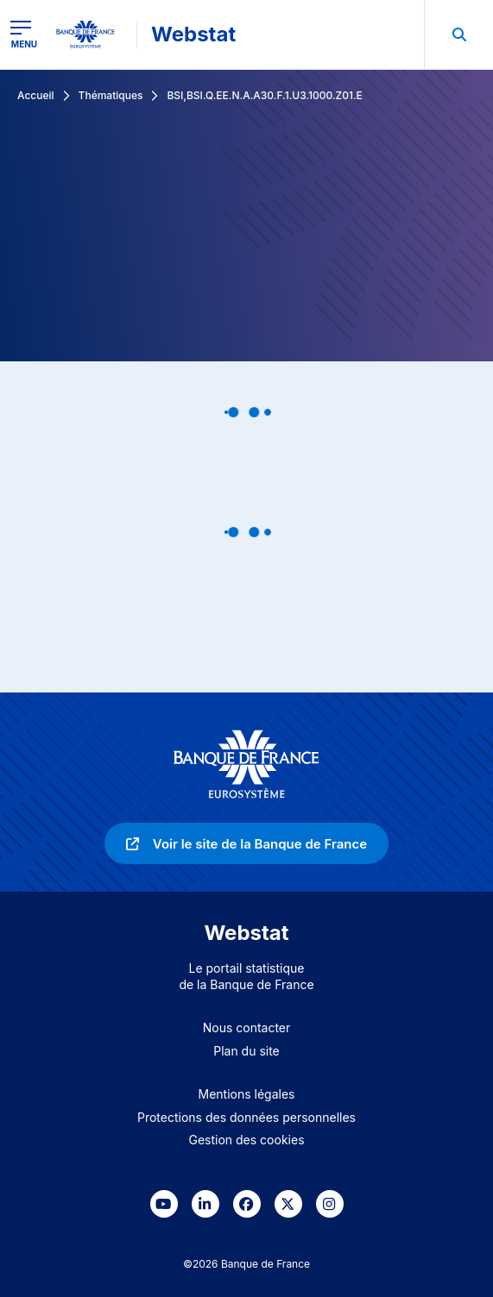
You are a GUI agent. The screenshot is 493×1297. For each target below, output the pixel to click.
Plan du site (246, 1050)
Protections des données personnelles (246, 1117)
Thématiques (111, 95)
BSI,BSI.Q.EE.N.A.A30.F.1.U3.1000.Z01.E (264, 95)
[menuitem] (458, 34)
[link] (246, 843)
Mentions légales (247, 1094)
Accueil (35, 95)
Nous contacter (247, 1027)
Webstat (193, 34)
